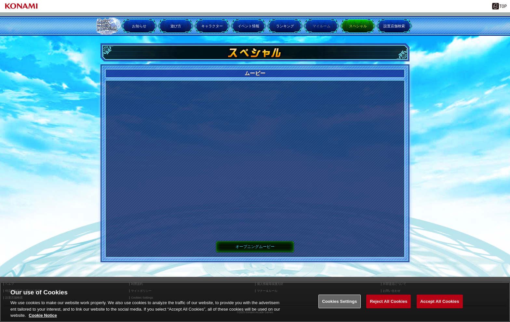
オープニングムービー (255, 246)
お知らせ (139, 26)
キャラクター (212, 26)
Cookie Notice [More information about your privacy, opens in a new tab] (43, 315)
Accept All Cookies (439, 301)
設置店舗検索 (394, 26)
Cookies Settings (339, 301)
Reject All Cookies (388, 301)
